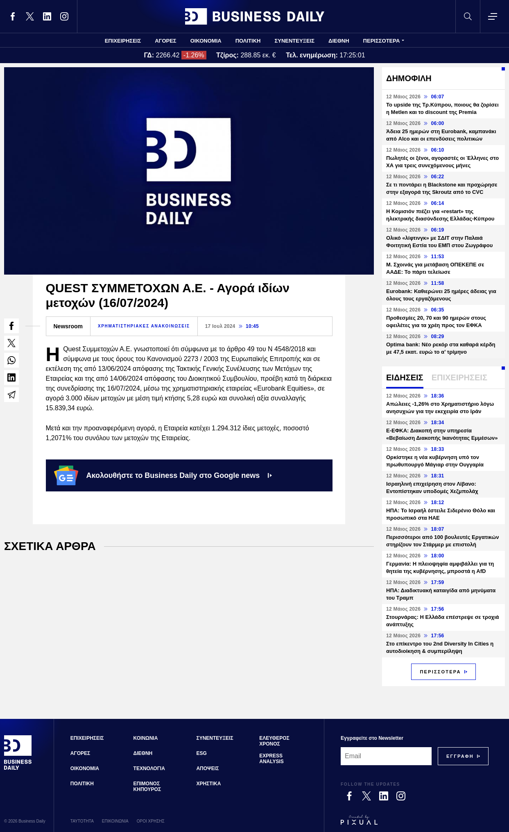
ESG (201, 753)
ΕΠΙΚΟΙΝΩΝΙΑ (115, 821)
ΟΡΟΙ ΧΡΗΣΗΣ (151, 821)
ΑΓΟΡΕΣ (165, 41)
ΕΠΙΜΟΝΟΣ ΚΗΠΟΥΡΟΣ (147, 786)
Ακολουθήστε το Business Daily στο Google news (163, 475)
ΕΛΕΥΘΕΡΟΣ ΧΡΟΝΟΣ (274, 741)
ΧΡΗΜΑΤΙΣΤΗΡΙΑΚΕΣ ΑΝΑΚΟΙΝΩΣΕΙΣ (144, 326)
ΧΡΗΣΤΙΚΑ (208, 784)
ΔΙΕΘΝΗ (338, 41)
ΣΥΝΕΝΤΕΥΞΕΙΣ (294, 41)
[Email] (386, 756)
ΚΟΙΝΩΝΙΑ (145, 738)
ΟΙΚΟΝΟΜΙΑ (206, 41)
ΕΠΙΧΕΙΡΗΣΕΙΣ (123, 41)
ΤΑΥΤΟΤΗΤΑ (82, 821)
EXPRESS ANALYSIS (271, 758)
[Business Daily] (18, 768)
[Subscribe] (460, 756)
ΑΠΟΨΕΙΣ (207, 768)
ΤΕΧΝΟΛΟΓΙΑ (149, 768)
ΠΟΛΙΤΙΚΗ (248, 41)
